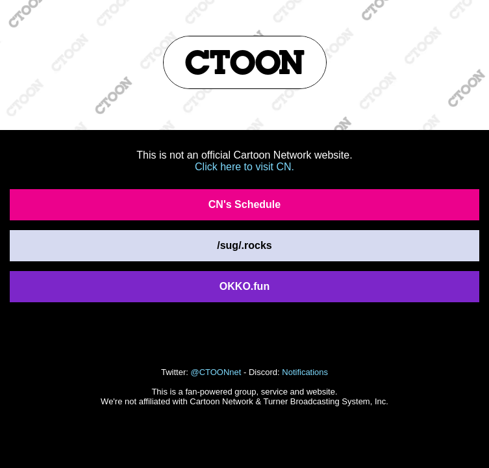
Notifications (305, 372)
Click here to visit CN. (244, 166)
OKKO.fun (244, 286)
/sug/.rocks (244, 245)
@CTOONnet (215, 372)
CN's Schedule (244, 204)
